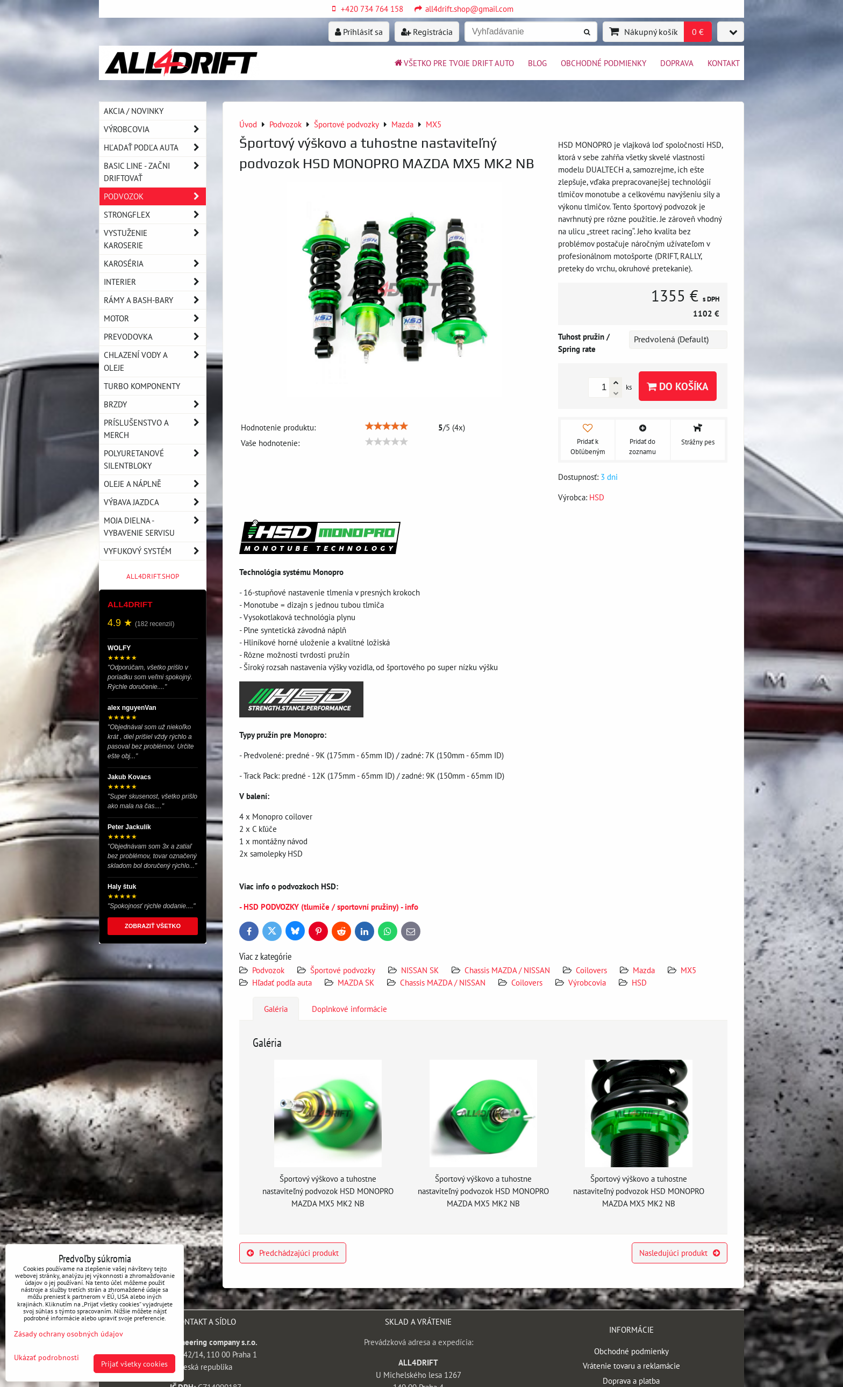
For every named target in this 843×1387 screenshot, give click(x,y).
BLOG (537, 63)
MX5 (688, 970)
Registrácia (427, 31)
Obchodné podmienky (603, 63)
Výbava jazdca (155, 502)
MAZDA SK (356, 982)
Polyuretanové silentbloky (155, 459)
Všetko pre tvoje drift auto (453, 63)
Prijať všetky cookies (134, 1364)
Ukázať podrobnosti (46, 1357)
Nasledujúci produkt (679, 1252)
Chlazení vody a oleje (155, 361)
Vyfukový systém (155, 551)
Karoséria (155, 263)
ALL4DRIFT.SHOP (152, 576)
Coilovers (591, 970)
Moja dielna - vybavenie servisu (155, 527)
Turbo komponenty (142, 385)
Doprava (677, 63)
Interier (155, 282)
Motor (155, 318)
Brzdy (155, 404)
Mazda (644, 970)
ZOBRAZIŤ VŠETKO (153, 926)
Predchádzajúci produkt (293, 1252)
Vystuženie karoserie (155, 239)
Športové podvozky (342, 970)
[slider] (386, 426)
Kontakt (724, 63)
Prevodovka (155, 337)
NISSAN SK (420, 970)
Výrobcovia (587, 982)
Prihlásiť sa (359, 31)
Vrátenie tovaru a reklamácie (631, 1365)
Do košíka (678, 386)
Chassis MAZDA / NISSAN (507, 970)
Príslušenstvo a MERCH (155, 429)
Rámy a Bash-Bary (155, 300)
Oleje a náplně (155, 484)
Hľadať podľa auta (282, 982)
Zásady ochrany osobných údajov (68, 1333)
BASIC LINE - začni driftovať (155, 172)
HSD (639, 982)
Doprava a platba (631, 1380)
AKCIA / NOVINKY (133, 110)
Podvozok (269, 970)
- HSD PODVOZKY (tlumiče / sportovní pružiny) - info (328, 906)
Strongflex (155, 215)
